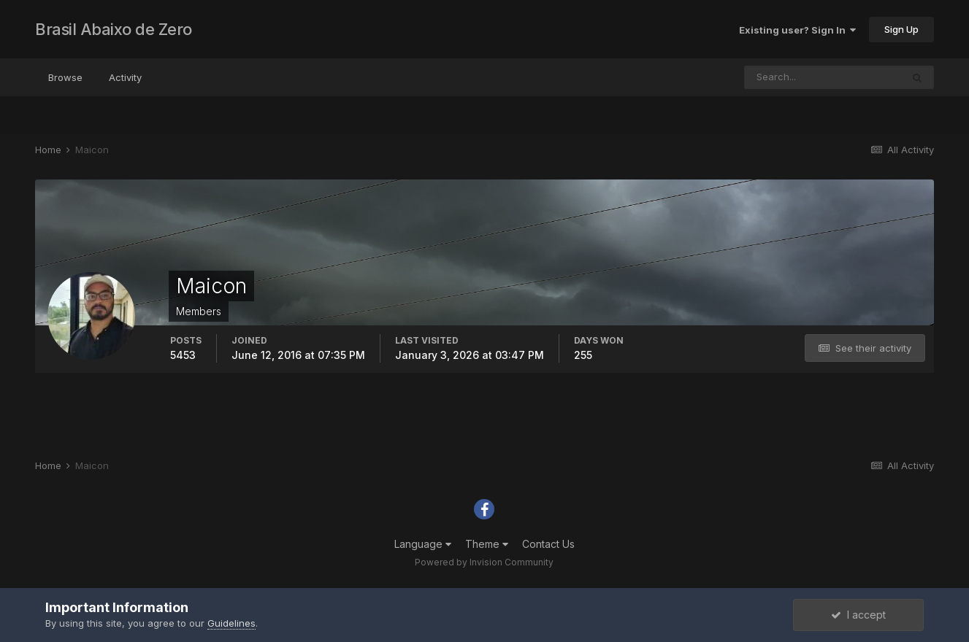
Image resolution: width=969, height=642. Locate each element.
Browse (65, 77)
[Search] (823, 77)
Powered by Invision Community (484, 562)
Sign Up (901, 29)
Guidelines (231, 623)
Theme (486, 544)
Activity (125, 77)
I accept (858, 614)
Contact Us (548, 544)
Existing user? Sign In (797, 30)
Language (422, 544)
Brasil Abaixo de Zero (113, 29)
